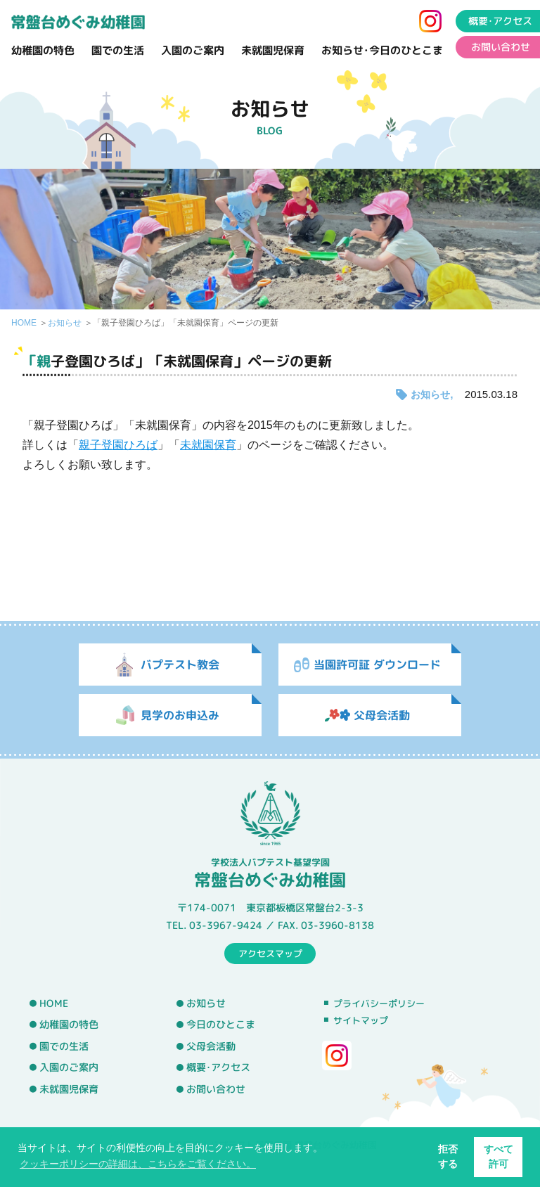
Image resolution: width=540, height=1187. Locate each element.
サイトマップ (360, 1020)
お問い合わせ (215, 1089)
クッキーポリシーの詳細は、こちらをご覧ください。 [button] (138, 1163)
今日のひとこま (220, 1025)
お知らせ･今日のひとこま (382, 50)
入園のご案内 (192, 50)
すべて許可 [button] (498, 1156)
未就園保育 (208, 445)
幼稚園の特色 (43, 50)
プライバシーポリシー (379, 1003)
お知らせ (65, 323)
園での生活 (117, 50)
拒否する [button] (448, 1156)
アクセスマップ (270, 953)
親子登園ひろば (118, 445)
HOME (24, 323)
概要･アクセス (218, 1067)
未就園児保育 (272, 50)
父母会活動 (211, 1046)
